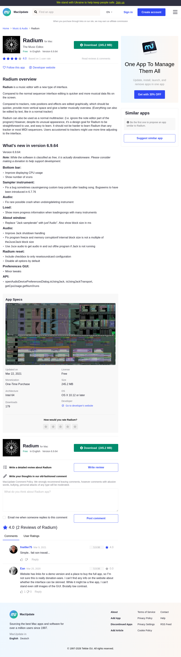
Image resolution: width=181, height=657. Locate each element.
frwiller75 (26, 547)
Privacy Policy (144, 618)
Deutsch (24, 638)
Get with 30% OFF (149, 94)
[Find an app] (35, 12)
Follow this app (14, 67)
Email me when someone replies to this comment (37, 517)
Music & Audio (20, 28)
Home (6, 28)
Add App (116, 618)
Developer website (42, 67)
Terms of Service (146, 612)
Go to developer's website (77, 405)
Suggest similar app (150, 138)
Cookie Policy (144, 630)
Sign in (128, 12)
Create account (151, 12)
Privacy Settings (146, 624)
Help (162, 618)
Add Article (117, 630)
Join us (120, 2)
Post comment (96, 518)
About (114, 612)
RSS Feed (165, 624)
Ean (22, 568)
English (14, 638)
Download (96, 45)
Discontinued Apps (121, 624)
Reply (35, 559)
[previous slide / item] (7, 334)
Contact (164, 612)
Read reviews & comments (96, 58)
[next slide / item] (113, 334)
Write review (96, 467)
